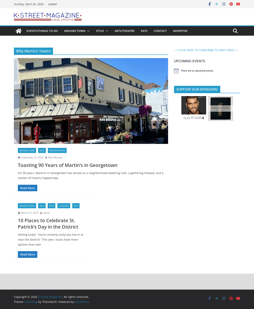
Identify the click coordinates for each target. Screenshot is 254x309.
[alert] (207, 70)
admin (46, 212)
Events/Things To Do (42, 31)
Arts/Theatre (125, 31)
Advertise (180, 31)
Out (76, 205)
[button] (87, 31)
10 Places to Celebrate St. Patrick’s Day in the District (48, 223)
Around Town (74, 31)
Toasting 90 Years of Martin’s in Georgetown (67, 165)
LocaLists (64, 205)
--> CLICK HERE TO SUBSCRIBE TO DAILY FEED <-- (206, 50)
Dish (42, 205)
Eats (144, 31)
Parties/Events (57, 150)
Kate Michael (55, 157)
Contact (160, 31)
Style (100, 31)
